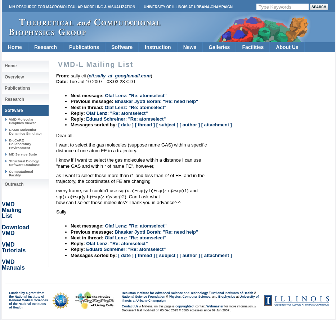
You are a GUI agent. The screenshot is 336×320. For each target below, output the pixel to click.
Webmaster (214, 306)
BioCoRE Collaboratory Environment (20, 144)
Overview (14, 77)
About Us (287, 47)
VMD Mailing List (12, 210)
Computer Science (196, 296)
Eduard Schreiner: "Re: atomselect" (126, 119)
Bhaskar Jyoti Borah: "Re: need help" (156, 101)
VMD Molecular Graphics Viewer (22, 121)
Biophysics (226, 296)
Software (122, 47)
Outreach (14, 184)
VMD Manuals (13, 265)
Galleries (219, 47)
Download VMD (15, 230)
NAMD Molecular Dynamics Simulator (25, 131)
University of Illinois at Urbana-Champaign (188, 7)
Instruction (158, 47)
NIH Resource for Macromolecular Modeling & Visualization (72, 7)
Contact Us (130, 306)
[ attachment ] (216, 124)
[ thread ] (145, 124)
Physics (175, 296)
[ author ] (190, 124)
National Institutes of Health (232, 293)
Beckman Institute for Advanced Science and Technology (165, 293)
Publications (84, 47)
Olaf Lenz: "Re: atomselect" (135, 95)
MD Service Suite (23, 154)
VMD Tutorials (14, 247)
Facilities (253, 47)
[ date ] (126, 124)
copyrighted (184, 306)
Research (45, 47)
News (190, 47)
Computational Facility (21, 173)
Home (15, 47)
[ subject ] (167, 124)
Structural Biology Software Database (24, 163)
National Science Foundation (143, 296)
